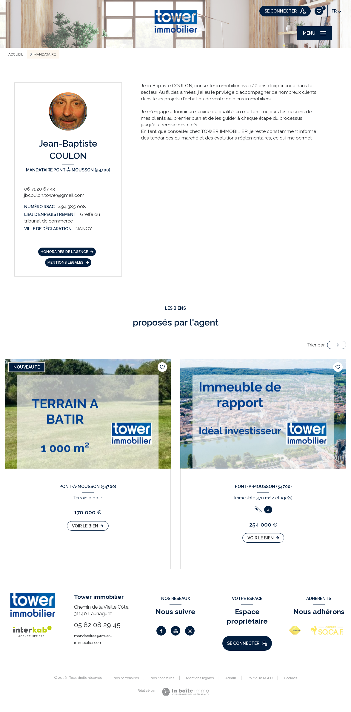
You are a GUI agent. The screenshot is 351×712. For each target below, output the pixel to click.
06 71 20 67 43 (39, 189)
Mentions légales (200, 678)
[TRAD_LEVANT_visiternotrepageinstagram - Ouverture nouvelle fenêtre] (190, 631)
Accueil (15, 54)
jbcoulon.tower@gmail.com (54, 195)
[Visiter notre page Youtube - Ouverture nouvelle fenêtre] (175, 631)
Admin (230, 678)
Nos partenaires (126, 678)
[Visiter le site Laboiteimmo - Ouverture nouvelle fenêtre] (185, 692)
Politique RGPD (260, 678)
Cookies (290, 678)
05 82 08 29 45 (97, 625)
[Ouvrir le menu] (314, 33)
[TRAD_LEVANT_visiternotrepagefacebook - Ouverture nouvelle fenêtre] (161, 631)
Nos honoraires (162, 678)
